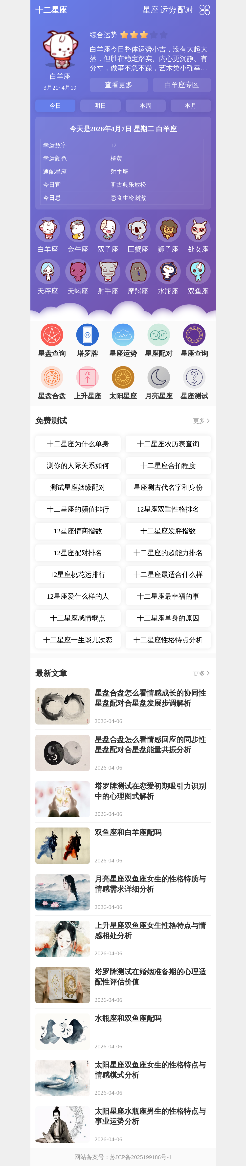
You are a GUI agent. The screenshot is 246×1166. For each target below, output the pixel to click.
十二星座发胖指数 (168, 531)
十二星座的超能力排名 (168, 553)
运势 (168, 9)
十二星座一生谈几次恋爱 (77, 642)
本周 (146, 106)
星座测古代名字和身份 (168, 487)
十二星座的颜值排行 (78, 509)
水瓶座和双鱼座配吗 (128, 1018)
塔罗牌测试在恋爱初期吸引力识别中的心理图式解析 (150, 791)
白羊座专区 (181, 85)
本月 (191, 106)
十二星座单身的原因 (168, 618)
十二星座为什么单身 (78, 444)
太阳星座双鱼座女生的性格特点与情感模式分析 (150, 1070)
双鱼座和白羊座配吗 (128, 832)
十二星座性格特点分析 (168, 640)
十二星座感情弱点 (78, 618)
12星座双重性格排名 (168, 509)
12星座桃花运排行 (78, 574)
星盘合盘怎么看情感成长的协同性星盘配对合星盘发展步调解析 (150, 698)
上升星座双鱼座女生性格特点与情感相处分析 (150, 930)
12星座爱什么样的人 (78, 596)
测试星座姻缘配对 (78, 487)
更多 (199, 421)
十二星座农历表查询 (168, 444)
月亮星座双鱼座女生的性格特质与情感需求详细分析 (150, 884)
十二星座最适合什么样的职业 (168, 577)
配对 (186, 9)
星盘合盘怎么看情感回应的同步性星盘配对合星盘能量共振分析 (150, 744)
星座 (150, 9)
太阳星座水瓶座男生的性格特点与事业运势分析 (150, 1116)
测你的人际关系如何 (78, 465)
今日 (55, 106)
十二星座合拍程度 (168, 465)
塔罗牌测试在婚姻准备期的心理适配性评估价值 (150, 977)
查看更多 (119, 85)
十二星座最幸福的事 (168, 596)
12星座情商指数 (78, 531)
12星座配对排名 (78, 553)
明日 (100, 106)
